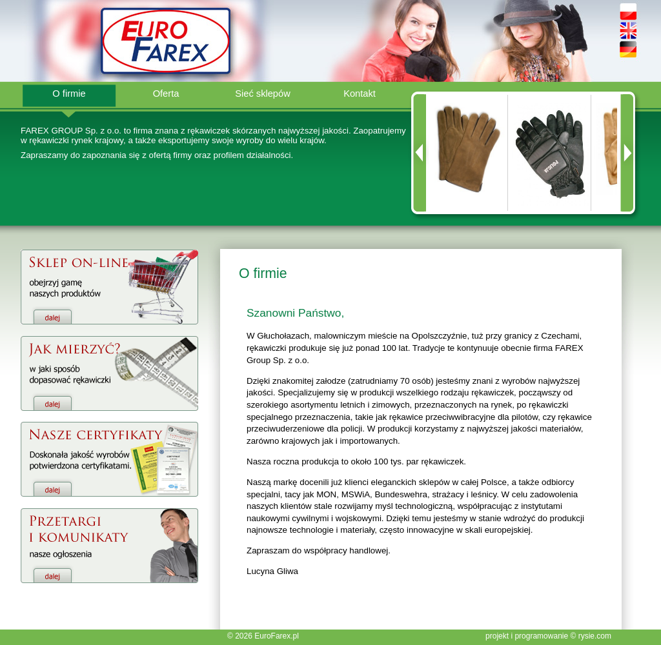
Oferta (166, 93)
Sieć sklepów (262, 93)
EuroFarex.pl (276, 635)
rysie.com (594, 635)
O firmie (68, 93)
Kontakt (359, 93)
